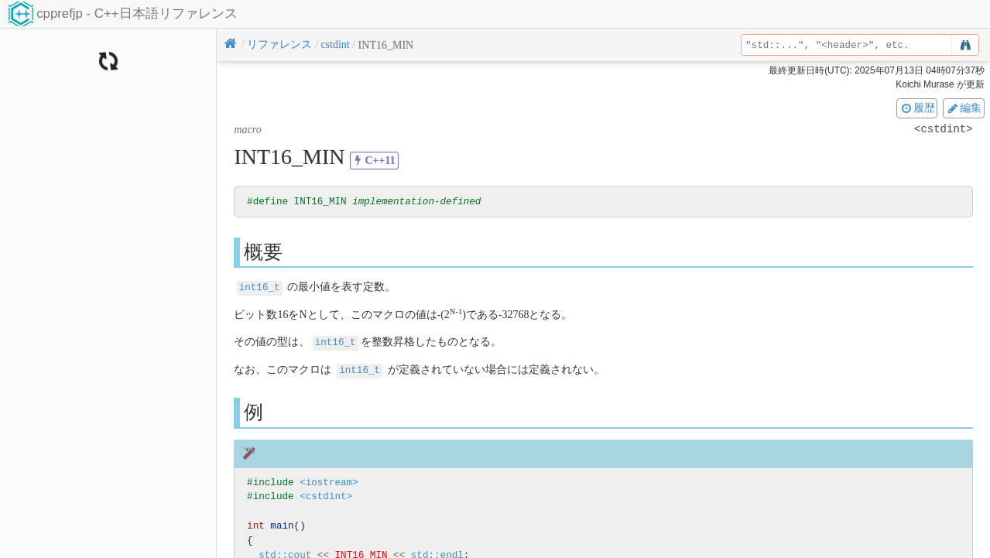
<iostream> (329, 481)
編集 (963, 107)
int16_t (259, 287)
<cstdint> (326, 495)
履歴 (917, 107)
